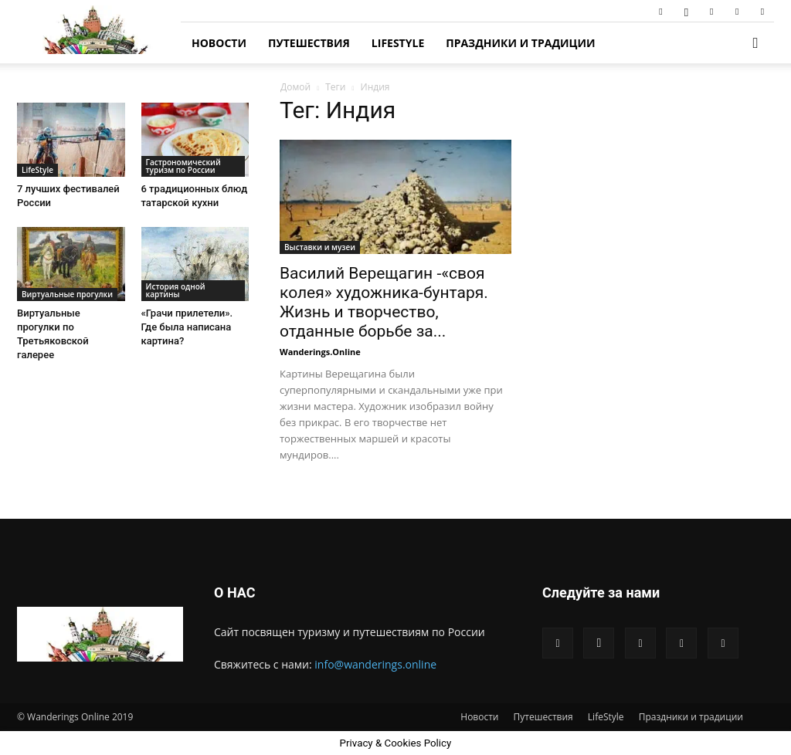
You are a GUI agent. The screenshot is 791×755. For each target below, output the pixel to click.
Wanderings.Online (320, 351)
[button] (755, 43)
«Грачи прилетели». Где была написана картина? (187, 327)
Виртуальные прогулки (67, 294)
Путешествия (309, 43)
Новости (219, 43)
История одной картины (175, 290)
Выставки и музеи (319, 247)
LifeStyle (398, 43)
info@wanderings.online (375, 664)
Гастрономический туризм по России (183, 166)
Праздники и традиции (520, 43)
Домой (295, 86)
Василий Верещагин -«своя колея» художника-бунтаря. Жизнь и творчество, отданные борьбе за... (384, 302)
